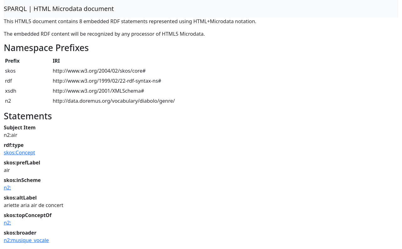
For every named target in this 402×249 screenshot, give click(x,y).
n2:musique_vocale (26, 240)
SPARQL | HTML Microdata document (59, 8)
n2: (7, 187)
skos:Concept (19, 152)
